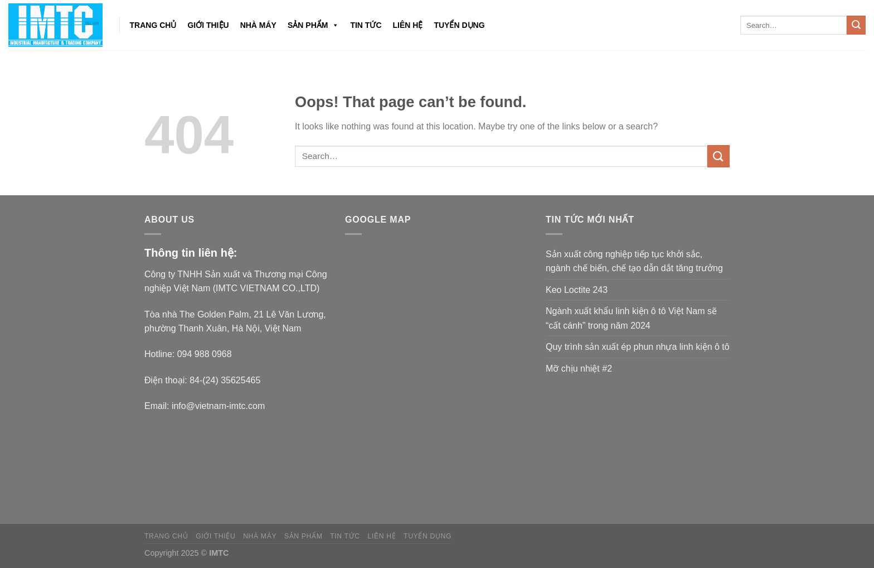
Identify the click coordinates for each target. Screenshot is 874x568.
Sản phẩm (313, 25)
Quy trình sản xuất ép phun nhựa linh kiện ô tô (638, 347)
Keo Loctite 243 (577, 290)
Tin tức (365, 25)
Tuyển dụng (459, 25)
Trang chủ (153, 25)
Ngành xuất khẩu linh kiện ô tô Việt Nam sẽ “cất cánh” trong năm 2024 (631, 318)
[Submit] (856, 25)
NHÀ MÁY (258, 25)
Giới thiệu (208, 25)
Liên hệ (408, 25)
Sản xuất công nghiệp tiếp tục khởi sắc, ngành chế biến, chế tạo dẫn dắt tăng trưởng (634, 261)
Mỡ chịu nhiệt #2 (579, 368)
